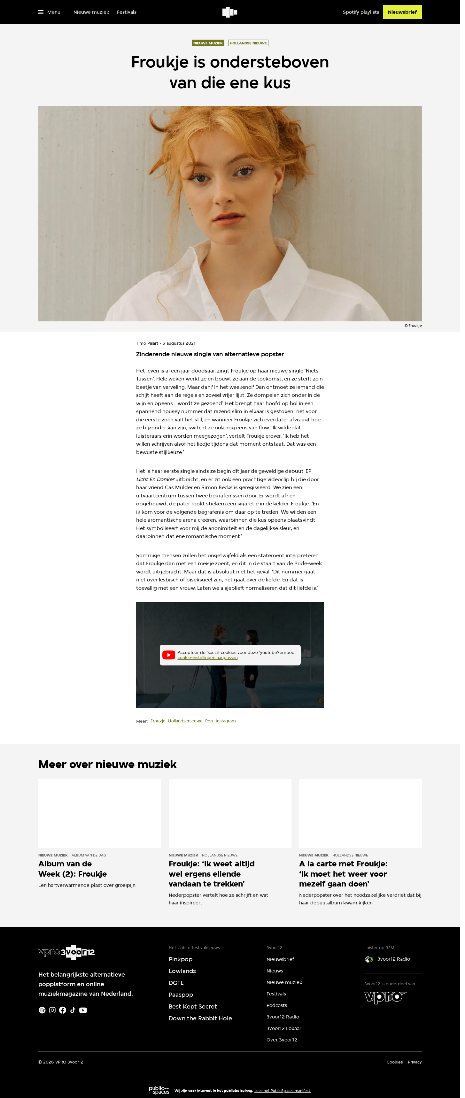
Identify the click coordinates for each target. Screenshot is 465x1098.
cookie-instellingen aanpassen (208, 657)
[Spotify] (42, 1010)
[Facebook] (62, 1010)
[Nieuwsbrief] (402, 12)
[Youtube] (83, 1010)
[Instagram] (52, 1010)
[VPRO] (385, 998)
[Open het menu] (49, 12)
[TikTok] (73, 1010)
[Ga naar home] (230, 12)
